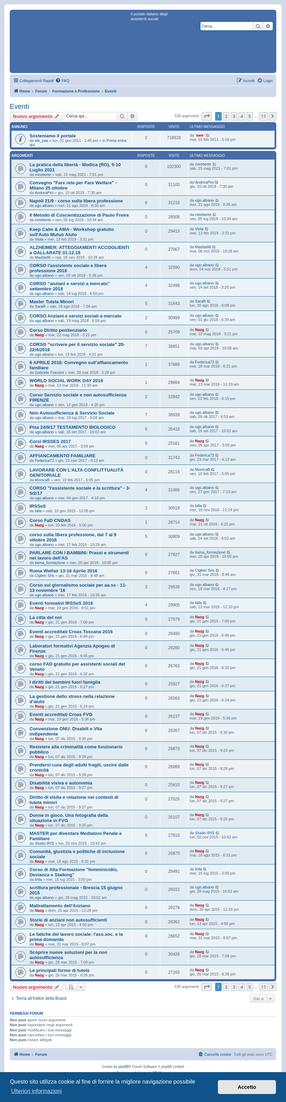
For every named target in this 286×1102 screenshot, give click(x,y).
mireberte (43, 174)
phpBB (123, 1067)
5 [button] (249, 116)
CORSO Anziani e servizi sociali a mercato (76, 316)
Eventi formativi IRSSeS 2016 (61, 603)
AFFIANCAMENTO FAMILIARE (63, 455)
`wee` (200, 135)
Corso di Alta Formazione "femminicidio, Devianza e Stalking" (74, 872)
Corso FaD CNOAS (50, 520)
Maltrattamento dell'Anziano (60, 905)
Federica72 (204, 362)
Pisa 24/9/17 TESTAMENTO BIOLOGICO (72, 427)
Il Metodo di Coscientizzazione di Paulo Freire (79, 215)
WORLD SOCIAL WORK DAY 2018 (66, 380)
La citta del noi (46, 617)
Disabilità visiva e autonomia (61, 783)
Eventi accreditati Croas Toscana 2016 (71, 631)
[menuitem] (62, 81)
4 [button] (241, 116)
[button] (207, 116)
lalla (38, 511)
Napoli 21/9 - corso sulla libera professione (76, 200)
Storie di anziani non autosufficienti (68, 920)
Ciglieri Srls (44, 575)
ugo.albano (44, 205)
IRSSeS (38, 506)
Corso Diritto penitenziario (58, 330)
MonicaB (42, 480)
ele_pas (41, 140)
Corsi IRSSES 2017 (50, 441)
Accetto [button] (247, 1087)
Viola (39, 239)
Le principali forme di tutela (59, 970)
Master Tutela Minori (52, 301)
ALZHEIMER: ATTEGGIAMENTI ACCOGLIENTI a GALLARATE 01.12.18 (79, 250)
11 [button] (263, 116)
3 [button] (234, 116)
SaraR (40, 306)
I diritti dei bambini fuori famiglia (65, 682)
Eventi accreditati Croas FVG (61, 714)
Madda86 (43, 257)
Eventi (19, 106)
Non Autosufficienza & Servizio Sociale (72, 413)
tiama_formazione (50, 563)
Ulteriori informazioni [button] (36, 1091)
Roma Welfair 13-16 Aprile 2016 (63, 570)
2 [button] (226, 116)
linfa (38, 879)
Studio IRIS (44, 843)
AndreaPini (44, 193)
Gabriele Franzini (49, 372)
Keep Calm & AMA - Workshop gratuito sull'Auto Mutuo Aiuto (72, 232)
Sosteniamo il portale (53, 135)
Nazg (39, 335)
